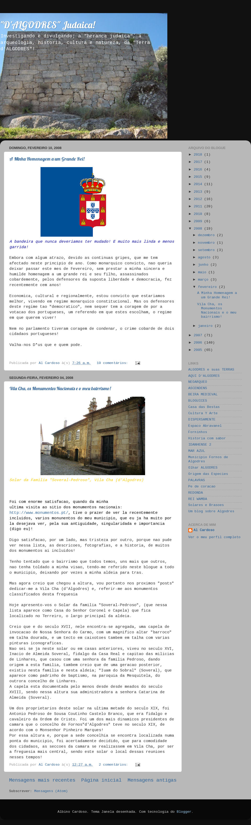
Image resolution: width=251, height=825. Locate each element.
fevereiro (208, 287)
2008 (199, 228)
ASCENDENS (197, 388)
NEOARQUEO (197, 382)
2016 (199, 169)
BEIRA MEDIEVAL (203, 394)
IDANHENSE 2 (199, 444)
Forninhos (197, 432)
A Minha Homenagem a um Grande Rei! (46, 159)
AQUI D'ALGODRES (204, 376)
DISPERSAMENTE (201, 419)
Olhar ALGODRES (203, 467)
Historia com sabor (207, 438)
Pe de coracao (201, 486)
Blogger (184, 812)
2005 (199, 350)
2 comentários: (114, 765)
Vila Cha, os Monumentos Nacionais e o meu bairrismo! (60, 388)
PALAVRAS (196, 480)
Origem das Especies (208, 474)
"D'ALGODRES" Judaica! (47, 25)
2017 (199, 162)
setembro (207, 250)
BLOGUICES (197, 401)
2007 (199, 335)
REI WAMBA (197, 499)
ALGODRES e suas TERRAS (211, 369)
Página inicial (101, 780)
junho (204, 265)
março (204, 279)
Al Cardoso (203, 530)
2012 (199, 199)
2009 (199, 221)
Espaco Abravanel (205, 426)
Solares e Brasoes (206, 505)
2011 (199, 206)
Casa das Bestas (204, 407)
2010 (199, 214)
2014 (199, 184)
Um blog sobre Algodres (211, 511)
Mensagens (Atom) (51, 791)
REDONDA (195, 493)
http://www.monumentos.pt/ (38, 513)
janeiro (206, 326)
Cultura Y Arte (203, 413)
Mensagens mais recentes (42, 780)
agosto (205, 257)
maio (203, 272)
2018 (199, 154)
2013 (199, 192)
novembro (207, 243)
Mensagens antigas (152, 780)
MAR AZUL (196, 451)
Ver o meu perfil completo (214, 537)
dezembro (207, 235)
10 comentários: (113, 363)
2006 (199, 343)
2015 (199, 177)
